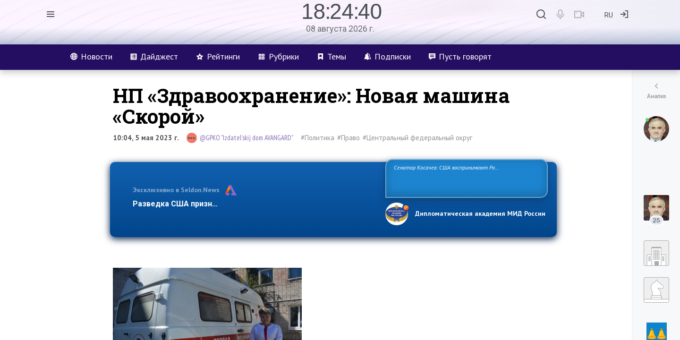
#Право (348, 137)
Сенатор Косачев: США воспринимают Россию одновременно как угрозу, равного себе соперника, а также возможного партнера (465, 178)
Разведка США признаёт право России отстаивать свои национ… (254, 203)
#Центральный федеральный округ (417, 137)
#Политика (317, 137)
